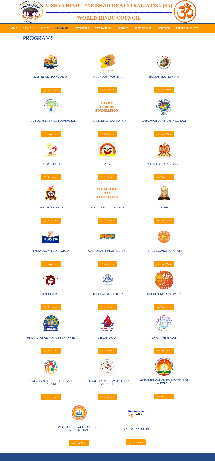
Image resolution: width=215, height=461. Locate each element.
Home (13, 28)
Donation (164, 28)
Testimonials (103, 28)
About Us (28, 28)
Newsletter (81, 28)
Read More (51, 90)
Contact (123, 28)
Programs (61, 25)
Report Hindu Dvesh (188, 28)
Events (44, 28)
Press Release (143, 28)
